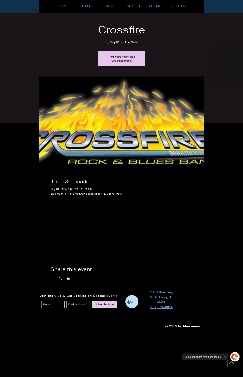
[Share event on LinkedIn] (68, 278)
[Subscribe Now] (104, 304)
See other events (121, 60)
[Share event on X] (60, 278)
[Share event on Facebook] (52, 278)
